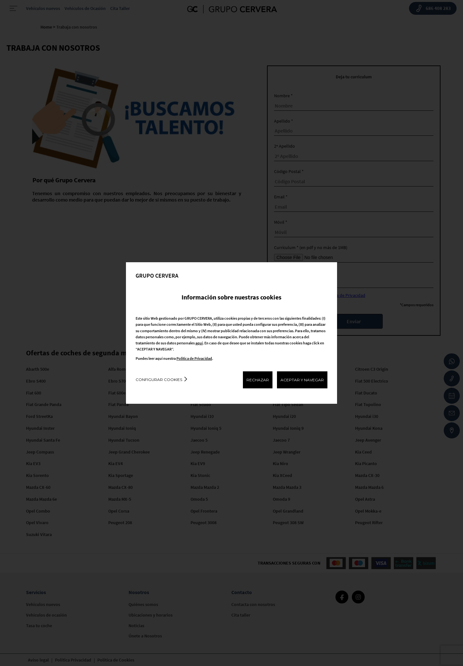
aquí (199, 343)
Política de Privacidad (194, 358)
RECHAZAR (257, 379)
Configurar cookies (159, 379)
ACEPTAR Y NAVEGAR (302, 379)
